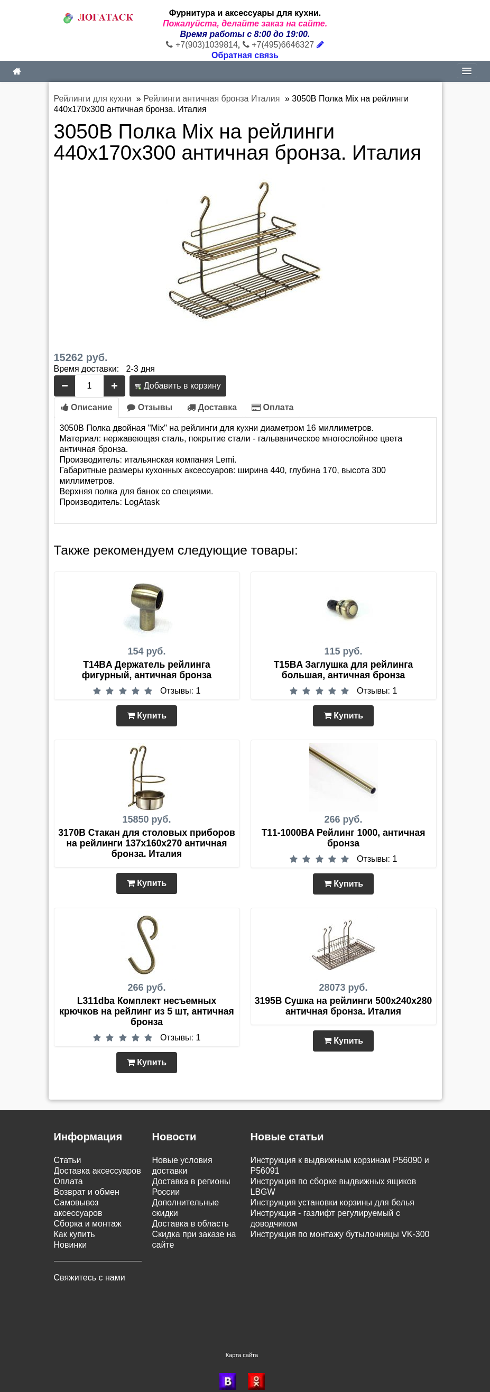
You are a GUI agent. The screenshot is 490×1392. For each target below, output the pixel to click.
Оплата (272, 407)
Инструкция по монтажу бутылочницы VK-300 (340, 1234)
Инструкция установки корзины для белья (332, 1202)
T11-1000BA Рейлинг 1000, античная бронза (344, 838)
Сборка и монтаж (88, 1223)
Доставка (212, 407)
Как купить (74, 1234)
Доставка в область (190, 1223)
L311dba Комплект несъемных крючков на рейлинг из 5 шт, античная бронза (146, 1011)
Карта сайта (242, 1326)
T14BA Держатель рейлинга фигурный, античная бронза (147, 669)
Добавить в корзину (177, 385)
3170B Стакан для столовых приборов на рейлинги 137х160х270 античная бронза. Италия (146, 843)
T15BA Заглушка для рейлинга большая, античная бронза (343, 669)
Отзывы (149, 407)
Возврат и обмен (86, 1191)
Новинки (70, 1244)
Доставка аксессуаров (97, 1170)
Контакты (72, 1288)
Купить (147, 715)
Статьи (67, 1160)
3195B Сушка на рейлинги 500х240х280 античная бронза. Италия (343, 1006)
